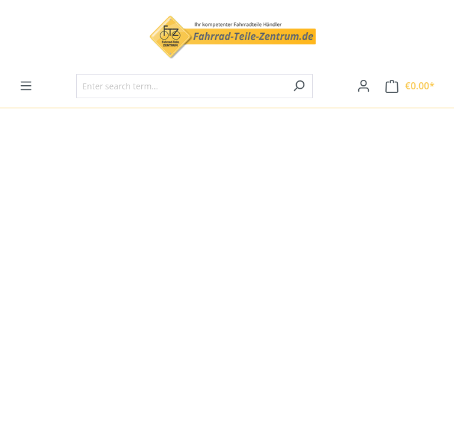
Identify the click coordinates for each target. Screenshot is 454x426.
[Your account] (363, 86)
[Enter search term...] (181, 86)
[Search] (299, 86)
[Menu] (26, 86)
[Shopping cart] (410, 86)
